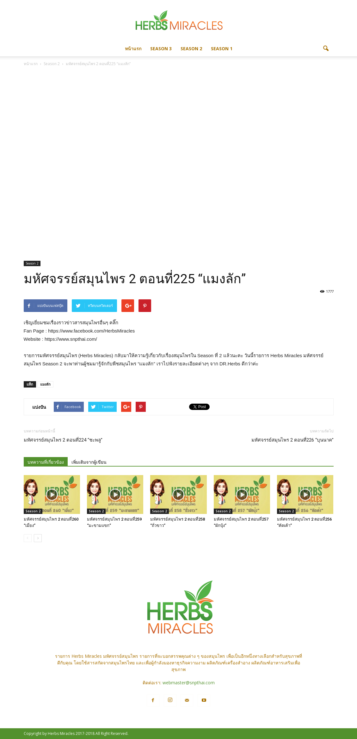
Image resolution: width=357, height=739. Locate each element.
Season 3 (161, 49)
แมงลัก (45, 384)
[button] (326, 48)
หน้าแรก (133, 49)
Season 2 (191, 49)
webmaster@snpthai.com (189, 683)
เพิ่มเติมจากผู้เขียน (89, 462)
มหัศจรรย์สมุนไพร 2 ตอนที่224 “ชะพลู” (63, 440)
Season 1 (221, 49)
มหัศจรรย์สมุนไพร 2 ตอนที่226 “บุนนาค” (292, 440)
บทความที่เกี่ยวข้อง (46, 462)
